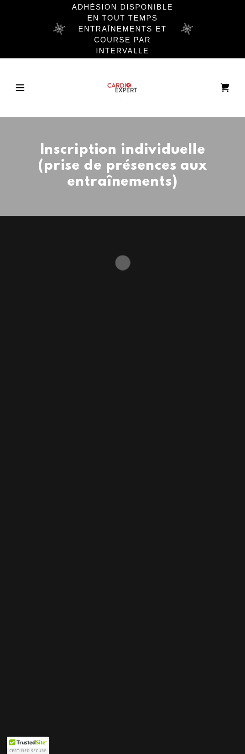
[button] (27, 87)
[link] (122, 87)
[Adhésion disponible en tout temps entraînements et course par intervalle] (122, 29)
